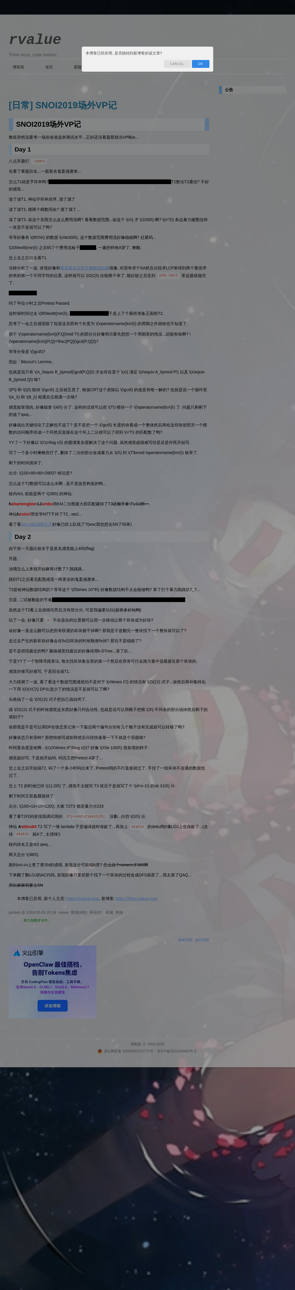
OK (200, 64)
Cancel (177, 64)
